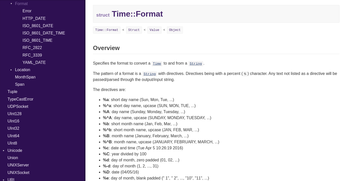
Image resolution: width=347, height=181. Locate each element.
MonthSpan (25, 77)
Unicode (15, 150)
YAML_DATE (34, 62)
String (196, 64)
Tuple (12, 91)
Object (175, 30)
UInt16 (13, 121)
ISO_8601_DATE (38, 26)
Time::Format (106, 30)
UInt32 (13, 128)
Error (27, 11)
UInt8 (12, 143)
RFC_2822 (32, 48)
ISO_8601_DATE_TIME (44, 33)
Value (154, 30)
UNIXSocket (18, 172)
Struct (134, 30)
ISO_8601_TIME (37, 40)
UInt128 (15, 114)
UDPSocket (18, 106)
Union (13, 158)
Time (157, 64)
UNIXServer (18, 165)
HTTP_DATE (34, 18)
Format (21, 4)
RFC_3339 (32, 55)
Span (19, 84)
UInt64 (13, 136)
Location (22, 70)
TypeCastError (20, 99)
